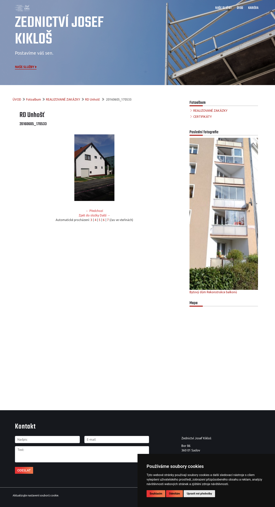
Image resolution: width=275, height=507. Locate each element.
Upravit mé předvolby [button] (199, 493)
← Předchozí (94, 210)
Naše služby (26, 66)
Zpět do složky (89, 215)
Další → (105, 215)
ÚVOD (240, 8)
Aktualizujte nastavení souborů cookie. (36, 495)
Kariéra (253, 8)
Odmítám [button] (174, 493)
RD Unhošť (92, 99)
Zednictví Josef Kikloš (59, 31)
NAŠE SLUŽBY (223, 8)
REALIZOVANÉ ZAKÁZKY (63, 99)
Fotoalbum (33, 99)
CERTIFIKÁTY (202, 116)
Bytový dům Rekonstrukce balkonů (213, 292)
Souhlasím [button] (156, 493)
